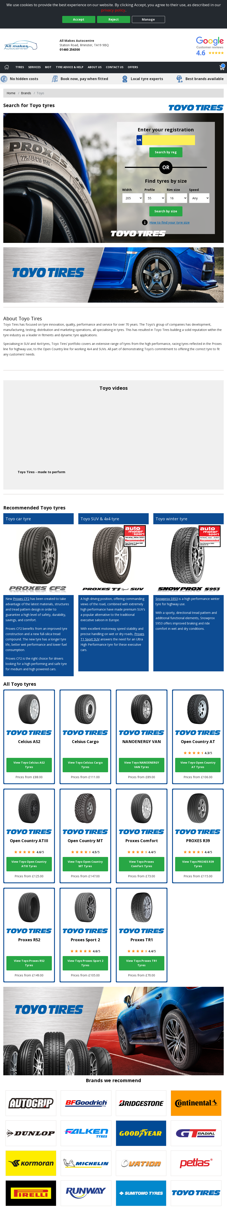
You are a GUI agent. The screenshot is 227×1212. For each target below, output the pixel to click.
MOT (48, 67)
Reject (114, 19)
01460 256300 (70, 49)
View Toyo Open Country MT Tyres (85, 864)
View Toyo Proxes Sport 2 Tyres (85, 963)
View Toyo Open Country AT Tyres (198, 765)
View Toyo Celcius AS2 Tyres (29, 765)
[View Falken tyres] (86, 1133)
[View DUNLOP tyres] (31, 1133)
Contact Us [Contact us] (114, 67)
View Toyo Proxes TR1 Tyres (141, 963)
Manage (148, 19)
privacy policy (113, 10)
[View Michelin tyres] (86, 1163)
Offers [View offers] (133, 67)
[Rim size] (177, 198)
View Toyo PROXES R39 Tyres (198, 864)
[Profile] (154, 198)
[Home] (6, 67)
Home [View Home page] (11, 93)
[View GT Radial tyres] (196, 1133)
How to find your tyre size (169, 222)
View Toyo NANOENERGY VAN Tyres (141, 765)
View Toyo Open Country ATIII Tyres (29, 864)
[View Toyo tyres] (196, 1193)
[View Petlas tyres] (196, 1163)
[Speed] (199, 198)
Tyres (19, 67)
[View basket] (222, 67)
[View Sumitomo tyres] (141, 1193)
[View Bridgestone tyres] (141, 1103)
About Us (94, 67)
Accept (78, 19)
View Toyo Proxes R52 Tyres (29, 963)
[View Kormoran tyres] (31, 1163)
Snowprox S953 (167, 599)
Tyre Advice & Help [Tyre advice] (69, 67)
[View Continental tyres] (196, 1103)
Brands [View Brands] (26, 93)
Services (34, 67)
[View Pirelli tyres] (31, 1193)
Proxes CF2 (21, 599)
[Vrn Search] (166, 140)
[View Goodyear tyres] (141, 1133)
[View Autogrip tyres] (31, 1103)
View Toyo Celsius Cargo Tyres (85, 765)
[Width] (132, 198)
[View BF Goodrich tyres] (86, 1103)
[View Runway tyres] (86, 1193)
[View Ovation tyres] (141, 1163)
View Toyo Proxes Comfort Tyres (141, 864)
